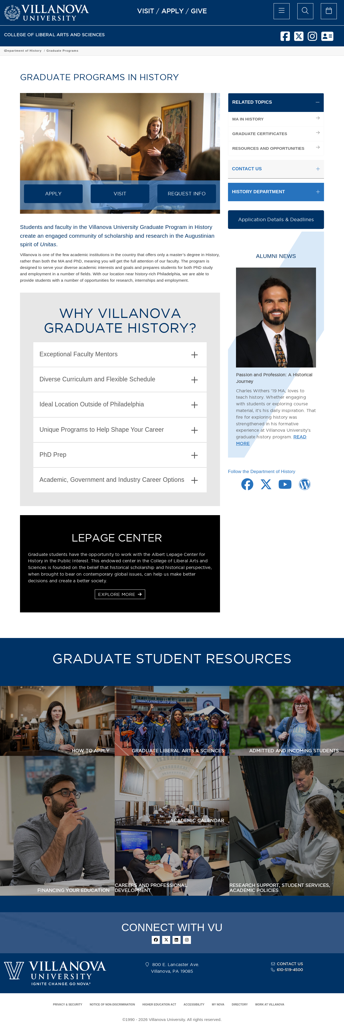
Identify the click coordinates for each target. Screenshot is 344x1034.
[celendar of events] (329, 11)
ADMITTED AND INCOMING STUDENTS (294, 750)
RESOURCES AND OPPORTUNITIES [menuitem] (268, 148)
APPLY (172, 10)
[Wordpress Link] (305, 487)
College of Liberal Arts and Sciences (34, 50)
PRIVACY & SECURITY (67, 1004)
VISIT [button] (120, 193)
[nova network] (327, 38)
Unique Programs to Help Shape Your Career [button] (118, 430)
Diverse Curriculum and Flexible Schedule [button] (118, 380)
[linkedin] (177, 940)
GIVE (199, 10)
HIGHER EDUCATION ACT (159, 1004)
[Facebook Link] (247, 487)
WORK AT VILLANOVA (269, 1004)
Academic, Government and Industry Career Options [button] (118, 480)
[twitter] (298, 38)
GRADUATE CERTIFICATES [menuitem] (259, 133)
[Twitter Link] (266, 487)
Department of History (125, 50)
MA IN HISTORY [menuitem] (248, 119)
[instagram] (312, 38)
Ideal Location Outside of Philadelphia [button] (118, 405)
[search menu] (305, 11)
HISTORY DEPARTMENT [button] (258, 191)
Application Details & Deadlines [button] (276, 219)
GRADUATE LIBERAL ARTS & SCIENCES (178, 750)
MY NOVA (218, 1004)
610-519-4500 (290, 970)
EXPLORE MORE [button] (120, 594)
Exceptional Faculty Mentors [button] (118, 355)
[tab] (120, 354)
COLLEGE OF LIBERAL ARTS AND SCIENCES (54, 35)
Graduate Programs (165, 50)
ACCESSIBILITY (193, 1004)
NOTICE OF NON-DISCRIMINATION (112, 1004)
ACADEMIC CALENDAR (197, 820)
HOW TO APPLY (90, 750)
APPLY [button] (53, 193)
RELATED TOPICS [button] (252, 102)
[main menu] (282, 11)
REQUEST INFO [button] (187, 193)
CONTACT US (290, 964)
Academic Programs (85, 50)
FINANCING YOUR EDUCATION (73, 890)
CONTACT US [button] (247, 168)
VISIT (145, 10)
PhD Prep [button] (118, 455)
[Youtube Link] (285, 487)
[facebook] (285, 38)
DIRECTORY (240, 1004)
